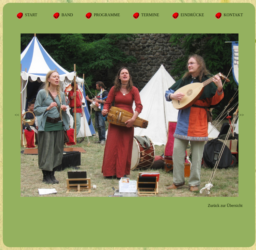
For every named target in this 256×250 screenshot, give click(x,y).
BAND (66, 15)
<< (17, 115)
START (30, 15)
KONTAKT (232, 15)
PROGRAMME (106, 15)
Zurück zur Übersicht (225, 205)
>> (241, 115)
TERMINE (149, 15)
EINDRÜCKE (192, 15)
